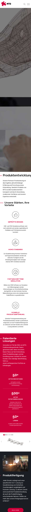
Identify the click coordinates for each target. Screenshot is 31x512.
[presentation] (1, 441)
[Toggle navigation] (28, 4)
